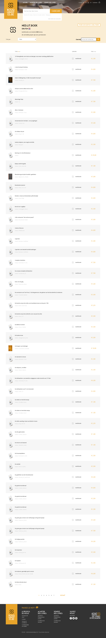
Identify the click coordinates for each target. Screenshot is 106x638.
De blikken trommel (20, 324)
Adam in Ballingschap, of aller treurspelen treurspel (28, 78)
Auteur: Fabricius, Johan (21, 284)
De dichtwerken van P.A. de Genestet (24, 389)
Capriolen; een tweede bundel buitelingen (25, 249)
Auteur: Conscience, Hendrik (22, 348)
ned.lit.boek (78, 58)
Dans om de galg (19, 281)
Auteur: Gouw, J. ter (19, 123)
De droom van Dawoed (20, 442)
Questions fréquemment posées (41, 617)
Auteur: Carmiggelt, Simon (21, 59)
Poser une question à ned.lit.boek (89, 25)
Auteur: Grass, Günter (20, 327)
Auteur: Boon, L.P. (19, 316)
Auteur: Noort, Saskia (20, 466)
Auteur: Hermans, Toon (20, 112)
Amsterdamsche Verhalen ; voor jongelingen (26, 120)
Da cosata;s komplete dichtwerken (23, 271)
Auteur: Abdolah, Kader (21, 445)
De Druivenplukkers (20, 453)
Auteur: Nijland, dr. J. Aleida (21, 177)
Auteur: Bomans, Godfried (21, 241)
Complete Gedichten (20, 260)
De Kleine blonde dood (20, 582)
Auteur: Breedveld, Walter (21, 220)
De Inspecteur (18, 550)
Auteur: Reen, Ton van (20, 187)
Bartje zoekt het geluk (20, 163)
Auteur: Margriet (19, 144)
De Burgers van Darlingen (21, 346)
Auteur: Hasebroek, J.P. (20, 273)
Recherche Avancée (54, 19)
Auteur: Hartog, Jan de (20, 552)
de (90, 2)
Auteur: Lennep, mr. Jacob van (22, 477)
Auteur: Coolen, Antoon (20, 434)
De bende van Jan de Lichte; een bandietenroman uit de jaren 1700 (31, 303)
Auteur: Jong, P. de (19, 134)
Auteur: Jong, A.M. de (20, 423)
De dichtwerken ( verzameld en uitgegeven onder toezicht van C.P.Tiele (33, 378)
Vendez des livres (50, 2)
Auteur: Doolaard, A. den (21, 69)
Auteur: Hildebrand (19, 230)
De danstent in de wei (20, 357)
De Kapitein (18, 560)
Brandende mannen (20, 185)
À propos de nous (25, 616)
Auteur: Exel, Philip (19, 198)
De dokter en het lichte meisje (22, 410)
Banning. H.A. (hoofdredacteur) (22, 153)
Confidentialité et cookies (25, 625)
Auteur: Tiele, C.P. (19, 391)
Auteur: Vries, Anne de (20, 166)
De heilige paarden (20, 539)
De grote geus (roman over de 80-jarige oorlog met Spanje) (29, 517)
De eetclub (17, 464)
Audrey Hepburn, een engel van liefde (24, 142)
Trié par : (8, 39)
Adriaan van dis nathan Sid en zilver (24, 88)
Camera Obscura (19, 228)
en (86, 2)
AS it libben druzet (19, 131)
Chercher (78, 39)
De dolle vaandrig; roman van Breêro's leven (26, 421)
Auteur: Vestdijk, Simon (20, 402)
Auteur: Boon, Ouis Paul (21, 305)
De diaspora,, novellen (20, 367)
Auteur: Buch (18, 584)
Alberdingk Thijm (19, 99)
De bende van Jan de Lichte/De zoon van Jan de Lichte (28, 314)
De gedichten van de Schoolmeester (24, 475)
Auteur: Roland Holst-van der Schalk (24, 574)
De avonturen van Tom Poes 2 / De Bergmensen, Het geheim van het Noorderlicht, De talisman (38, 292)
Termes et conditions (24, 622)
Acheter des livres (36, 2)
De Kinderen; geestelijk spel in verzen (24, 571)
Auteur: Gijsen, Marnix (20, 370)
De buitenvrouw (19, 335)
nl (83, 2)
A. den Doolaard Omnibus (21, 67)
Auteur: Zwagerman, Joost (21, 338)
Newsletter (72, 615)
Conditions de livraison (41, 621)
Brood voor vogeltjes (20, 206)
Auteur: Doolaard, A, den (21, 456)
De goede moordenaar (20, 485)
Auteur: (17, 155)
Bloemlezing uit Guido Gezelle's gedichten (25, 174)
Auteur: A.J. (17, 102)
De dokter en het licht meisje (22, 399)
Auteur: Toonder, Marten (21, 295)
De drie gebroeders (20, 432)
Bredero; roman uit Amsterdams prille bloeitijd (26, 196)
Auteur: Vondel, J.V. (19, 80)
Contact (80, 2)
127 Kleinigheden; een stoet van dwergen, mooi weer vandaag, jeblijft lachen (34, 56)
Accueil (25, 2)
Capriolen (17, 239)
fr (88, 2)
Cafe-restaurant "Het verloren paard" (24, 217)
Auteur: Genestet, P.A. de (21, 262)
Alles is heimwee (19, 110)
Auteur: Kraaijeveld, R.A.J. (21, 91)
